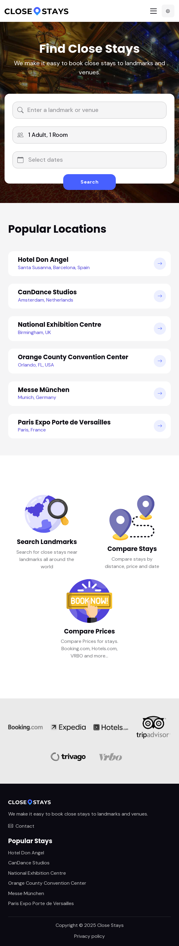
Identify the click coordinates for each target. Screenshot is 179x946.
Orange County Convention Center (47, 883)
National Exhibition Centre (37, 873)
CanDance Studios (29, 863)
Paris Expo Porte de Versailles (41, 903)
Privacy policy (89, 936)
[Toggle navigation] (153, 11)
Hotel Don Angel (26, 853)
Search (89, 182)
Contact (21, 826)
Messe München (26, 893)
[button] (168, 11)
